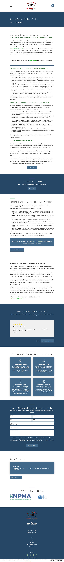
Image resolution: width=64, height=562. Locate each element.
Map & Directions (32, 534)
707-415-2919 (32, 524)
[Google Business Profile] (27, 555)
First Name (12, 416)
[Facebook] (33, 555)
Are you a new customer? (14, 427)
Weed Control (32, 547)
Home (32, 540)
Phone (11, 419)
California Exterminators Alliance (18, 48)
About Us (32, 188)
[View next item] (39, 341)
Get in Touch (32, 549)
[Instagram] (36, 555)
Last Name (35, 416)
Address (11, 423)
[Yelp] (30, 555)
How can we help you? (14, 431)
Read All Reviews (47, 341)
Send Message (32, 446)
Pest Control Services (32, 545)
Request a (32, 167)
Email (34, 419)
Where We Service (16, 250)
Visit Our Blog (15, 478)
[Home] (31, 6)
